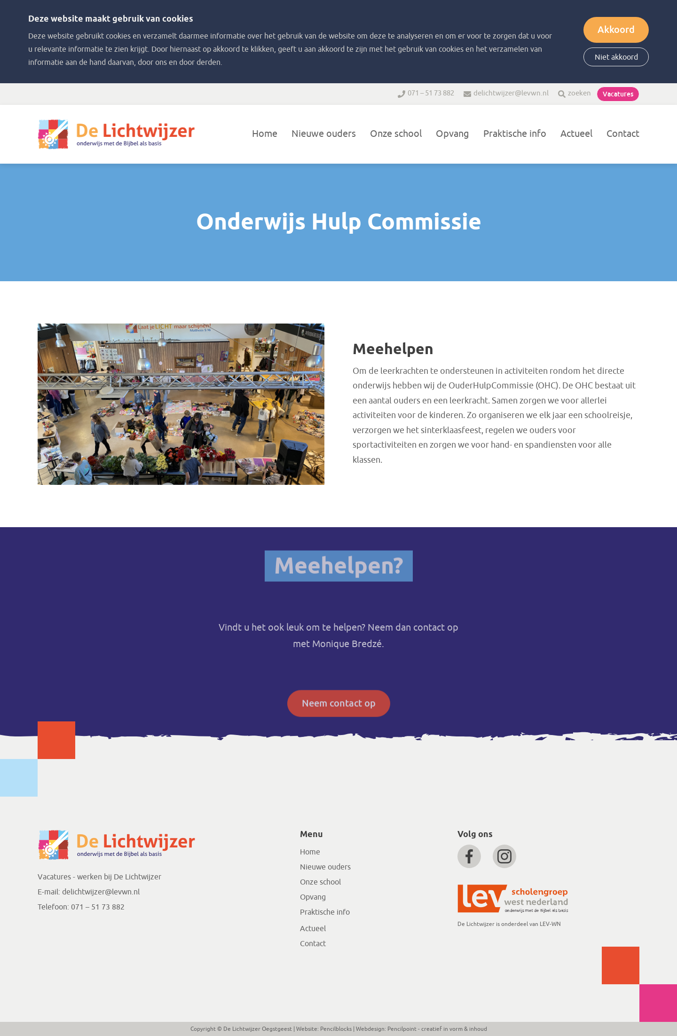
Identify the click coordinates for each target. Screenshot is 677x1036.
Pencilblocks (336, 1029)
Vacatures (618, 94)
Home (264, 134)
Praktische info (514, 134)
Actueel (576, 134)
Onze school (396, 134)
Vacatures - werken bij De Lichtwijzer (99, 877)
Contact (622, 134)
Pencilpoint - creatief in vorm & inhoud (437, 1029)
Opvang (452, 134)
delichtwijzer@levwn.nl (511, 93)
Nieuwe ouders (323, 134)
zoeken (579, 93)
